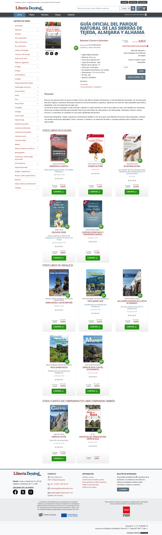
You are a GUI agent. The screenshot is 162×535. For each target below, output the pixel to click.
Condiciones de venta (33, 2)
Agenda (124, 2)
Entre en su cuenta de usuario (136, 15)
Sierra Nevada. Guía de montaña (58, 303)
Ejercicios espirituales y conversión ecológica (93, 233)
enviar (141, 71)
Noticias (133, 2)
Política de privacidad (90, 484)
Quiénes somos (20, 2)
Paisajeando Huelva (58, 367)
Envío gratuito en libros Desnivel (50, 2)
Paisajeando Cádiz (95, 301)
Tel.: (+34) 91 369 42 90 (58, 484)
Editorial (142, 2)
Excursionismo (86, 87)
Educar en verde (59, 232)
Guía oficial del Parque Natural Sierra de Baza (92, 438)
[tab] (48, 94)
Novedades (19, 26)
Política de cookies (89, 487)
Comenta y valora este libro (90, 47)
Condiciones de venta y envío (93, 479)
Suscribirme (123, 489)
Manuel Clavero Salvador (94, 40)
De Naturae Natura (132, 166)
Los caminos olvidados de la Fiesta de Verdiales (132, 302)
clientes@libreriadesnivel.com (60, 488)
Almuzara (92, 57)
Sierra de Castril (59, 437)
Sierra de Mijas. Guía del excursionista (92, 368)
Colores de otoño (95, 166)
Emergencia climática (59, 166)
